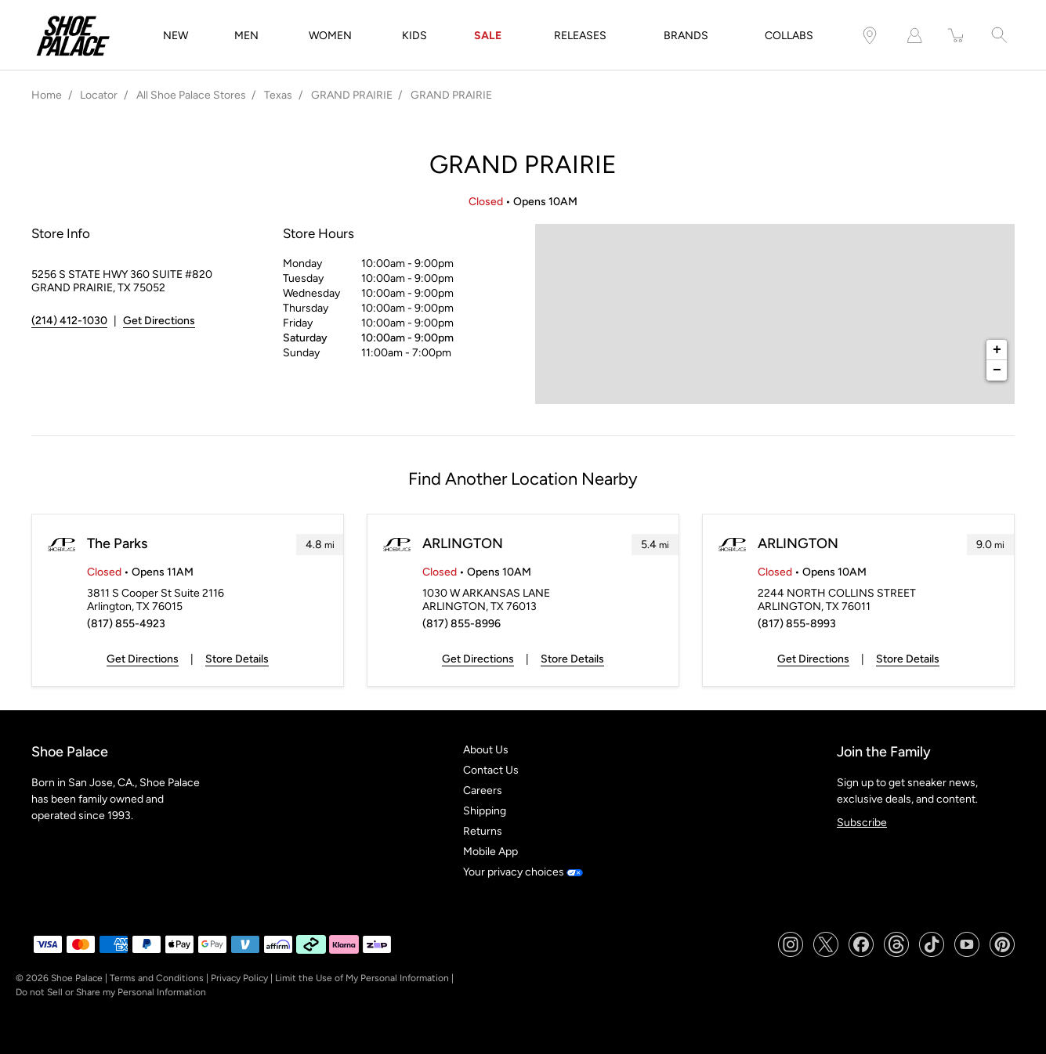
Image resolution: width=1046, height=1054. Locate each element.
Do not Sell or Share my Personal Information (111, 992)
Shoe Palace (77, 978)
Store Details (237, 659)
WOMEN (330, 35)
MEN (246, 35)
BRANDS (686, 35)
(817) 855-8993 (797, 623)
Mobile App (490, 851)
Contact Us (491, 770)
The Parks (117, 543)
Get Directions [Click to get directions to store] (159, 320)
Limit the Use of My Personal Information (362, 978)
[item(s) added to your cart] (956, 35)
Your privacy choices (523, 872)
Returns (482, 831)
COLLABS (789, 35)
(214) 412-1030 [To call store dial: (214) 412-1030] (69, 320)
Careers (482, 790)
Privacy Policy (239, 978)
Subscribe (862, 822)
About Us (486, 749)
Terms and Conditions (157, 978)
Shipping (484, 811)
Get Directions (143, 659)
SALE (487, 35)
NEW (175, 35)
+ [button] (997, 350)
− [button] (997, 370)
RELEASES (580, 35)
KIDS (414, 35)
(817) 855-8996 (461, 623)
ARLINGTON (462, 543)
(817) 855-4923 (126, 623)
